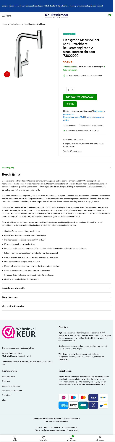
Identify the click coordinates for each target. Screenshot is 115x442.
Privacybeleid (72, 430)
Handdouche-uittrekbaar (34, 24)
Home (4, 24)
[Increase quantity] (72, 90)
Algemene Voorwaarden (12, 390)
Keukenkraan (15, 24)
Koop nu (70, 104)
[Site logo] (56, 15)
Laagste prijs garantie (11, 386)
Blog (4, 400)
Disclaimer (6, 395)
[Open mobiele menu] (7, 15)
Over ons (6, 381)
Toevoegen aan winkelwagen (80, 97)
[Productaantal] (69, 90)
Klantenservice (8, 376)
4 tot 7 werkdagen (74, 151)
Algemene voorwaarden (55, 430)
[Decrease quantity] (65, 90)
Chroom (77, 144)
